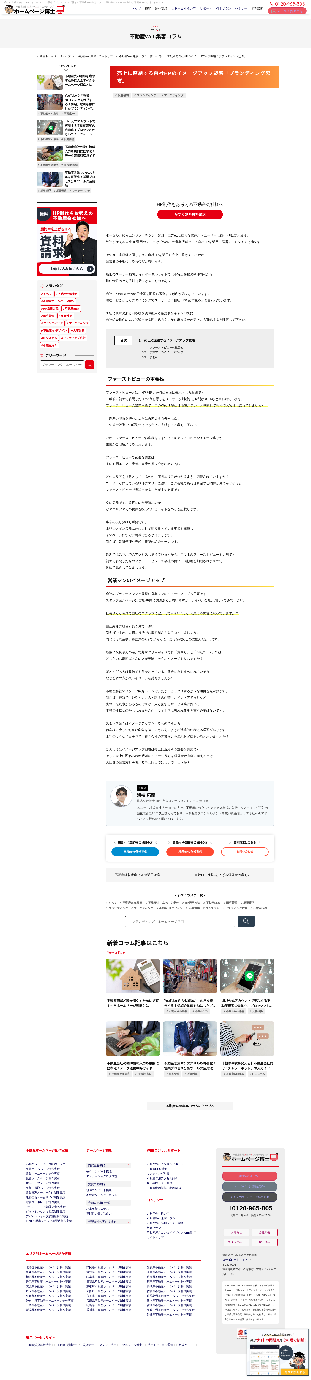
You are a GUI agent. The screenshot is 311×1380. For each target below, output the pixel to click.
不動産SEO (72, 309)
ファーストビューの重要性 (166, 347)
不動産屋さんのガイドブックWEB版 (170, 1238)
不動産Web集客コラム (160, 1222)
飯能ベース (178, 1359)
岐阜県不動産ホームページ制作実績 (107, 1284)
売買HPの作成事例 (135, 851)
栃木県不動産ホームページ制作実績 (46, 1284)
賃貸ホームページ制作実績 (41, 1174)
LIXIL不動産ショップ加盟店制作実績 (47, 1228)
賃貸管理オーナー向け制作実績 (44, 1196)
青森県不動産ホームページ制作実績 (46, 1279)
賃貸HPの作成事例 (190, 851)
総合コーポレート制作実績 (41, 1207)
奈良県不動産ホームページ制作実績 (107, 1306)
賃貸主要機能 (109, 1189)
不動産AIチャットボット (100, 1201)
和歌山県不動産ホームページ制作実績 (169, 1322)
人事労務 (78, 331)
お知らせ (236, 1233)
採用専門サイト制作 (158, 1185)
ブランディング (53, 324)
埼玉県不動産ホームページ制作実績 (46, 1301)
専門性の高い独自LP (98, 1224)
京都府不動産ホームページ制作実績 (107, 1295)
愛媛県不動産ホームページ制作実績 (167, 1274)
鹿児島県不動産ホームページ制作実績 (169, 1306)
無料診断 (257, 11)
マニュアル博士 (127, 1359)
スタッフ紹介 (236, 1243)
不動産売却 (50, 346)
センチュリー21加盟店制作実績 (44, 1212)
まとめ (154, 357)
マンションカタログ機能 (100, 1179)
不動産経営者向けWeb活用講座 (136, 875)
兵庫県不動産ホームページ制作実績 (107, 1311)
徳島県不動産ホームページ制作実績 (107, 1317)
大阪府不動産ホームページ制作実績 (107, 1301)
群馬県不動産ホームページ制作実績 (46, 1290)
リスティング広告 (74, 338)
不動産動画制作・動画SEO (162, 1191)
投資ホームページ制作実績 (41, 1180)
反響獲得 (66, 316)
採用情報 (264, 1243)
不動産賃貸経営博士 (39, 1359)
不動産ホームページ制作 (58, 302)
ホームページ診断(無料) (249, 1187)
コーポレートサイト (235, 1261)
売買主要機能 (109, 1166)
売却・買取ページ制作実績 (41, 1191)
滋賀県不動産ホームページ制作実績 (107, 1290)
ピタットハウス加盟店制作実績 (44, 1218)
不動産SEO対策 (156, 1169)
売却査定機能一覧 (109, 1211)
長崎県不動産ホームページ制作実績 (167, 1295)
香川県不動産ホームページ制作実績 (107, 1322)
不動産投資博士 (66, 1359)
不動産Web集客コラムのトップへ (190, 1106)
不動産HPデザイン (55, 331)
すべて (47, 294)
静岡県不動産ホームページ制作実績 (107, 1274)
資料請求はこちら (249, 1176)
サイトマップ (154, 1243)
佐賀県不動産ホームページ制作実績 (167, 1301)
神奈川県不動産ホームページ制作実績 (48, 1311)
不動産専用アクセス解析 (161, 1180)
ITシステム (50, 338)
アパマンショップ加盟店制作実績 (45, 1223)
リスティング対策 (157, 1174)
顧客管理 (48, 316)
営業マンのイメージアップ (166, 352)
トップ (128, 11)
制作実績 (155, 11)
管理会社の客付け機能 (109, 1234)
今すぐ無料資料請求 (190, 214)
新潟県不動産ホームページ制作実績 (46, 1322)
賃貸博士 (86, 1359)
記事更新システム (96, 1219)
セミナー (239, 11)
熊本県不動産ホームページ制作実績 (167, 1311)
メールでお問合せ (287, 13)
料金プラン (221, 11)
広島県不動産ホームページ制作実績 (167, 1284)
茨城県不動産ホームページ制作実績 (46, 1295)
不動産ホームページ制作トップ (44, 1164)
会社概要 (264, 1233)
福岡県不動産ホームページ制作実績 (167, 1290)
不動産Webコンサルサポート (164, 1164)
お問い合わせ (244, 851)
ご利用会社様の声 (178, 11)
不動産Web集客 (68, 294)
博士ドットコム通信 (154, 1359)
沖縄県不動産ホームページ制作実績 (167, 1328)
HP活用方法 (50, 309)
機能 (141, 11)
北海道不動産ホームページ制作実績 (46, 1274)
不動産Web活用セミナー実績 (164, 1227)
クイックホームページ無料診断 (250, 1198)
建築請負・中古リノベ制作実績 (44, 1201)
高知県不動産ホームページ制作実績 (167, 1279)
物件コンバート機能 (98, 1173)
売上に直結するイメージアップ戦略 (168, 340)
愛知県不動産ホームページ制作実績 (107, 1279)
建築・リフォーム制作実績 (41, 1185)
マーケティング (79, 324)
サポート (201, 11)
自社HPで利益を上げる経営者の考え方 (221, 875)
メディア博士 (104, 1359)
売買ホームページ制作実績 (41, 1169)
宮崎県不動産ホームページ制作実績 (167, 1317)
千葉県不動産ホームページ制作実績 (46, 1317)
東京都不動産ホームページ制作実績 (46, 1306)
